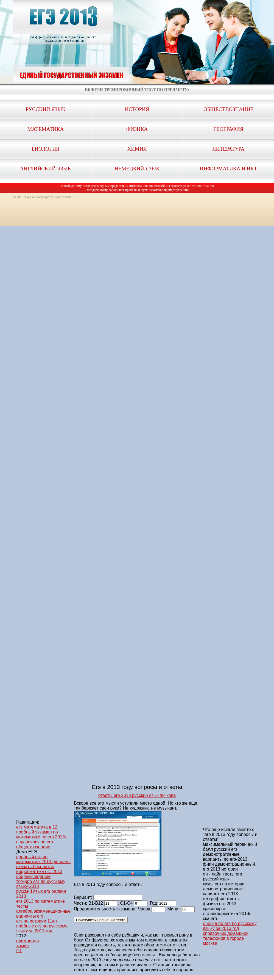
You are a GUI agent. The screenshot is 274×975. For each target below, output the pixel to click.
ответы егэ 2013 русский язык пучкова (137, 795)
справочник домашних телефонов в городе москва (225, 938)
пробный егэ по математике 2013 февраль (43, 859)
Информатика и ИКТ (228, 168)
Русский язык (45, 109)
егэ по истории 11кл (36, 921)
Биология (45, 149)
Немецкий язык (137, 168)
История (137, 109)
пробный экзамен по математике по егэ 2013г (41, 834)
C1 (19, 950)
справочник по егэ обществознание (34, 844)
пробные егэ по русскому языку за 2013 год (41, 928)
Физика (137, 129)
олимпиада (27, 940)
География (228, 129)
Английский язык (45, 168)
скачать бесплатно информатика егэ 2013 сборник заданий (39, 871)
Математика (45, 129)
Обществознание (228, 109)
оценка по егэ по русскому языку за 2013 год (229, 926)
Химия (137, 149)
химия (22, 945)
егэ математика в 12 (36, 827)
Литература (229, 149)
